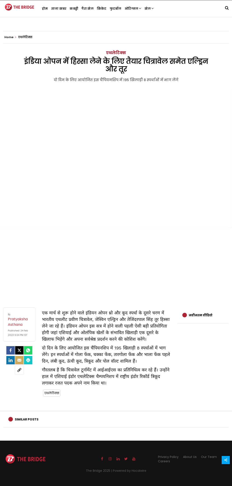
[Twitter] (19, 350)
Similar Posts (26, 419)
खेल (149, 8)
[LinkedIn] (10, 360)
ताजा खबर (59, 8)
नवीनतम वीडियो (200, 315)
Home (10, 37)
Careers (164, 461)
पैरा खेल (88, 8)
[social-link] (19, 370)
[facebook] (10, 350)
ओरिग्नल (133, 8)
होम (45, 8)
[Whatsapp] (28, 350)
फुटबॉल (115, 8)
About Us (190, 457)
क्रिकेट (102, 8)
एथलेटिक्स (116, 52)
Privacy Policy (168, 457)
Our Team (209, 457)
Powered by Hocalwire (129, 470)
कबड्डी (74, 8)
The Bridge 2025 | (99, 470)
